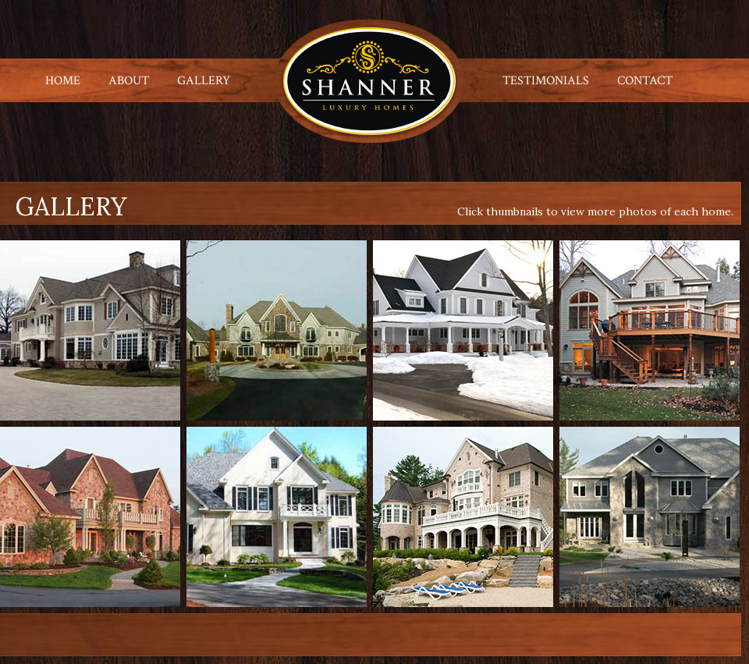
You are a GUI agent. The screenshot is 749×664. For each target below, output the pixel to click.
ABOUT (128, 81)
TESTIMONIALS (545, 81)
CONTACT (645, 81)
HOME (62, 81)
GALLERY (203, 81)
